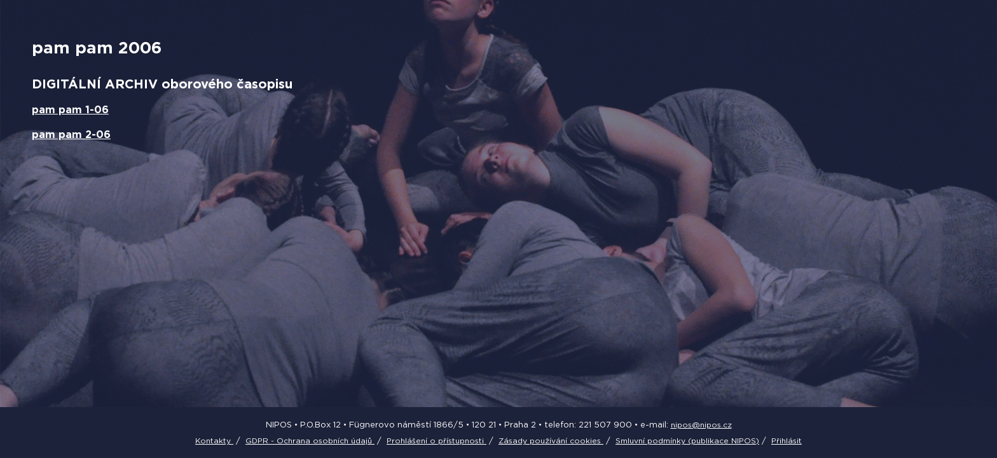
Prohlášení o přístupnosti (436, 440)
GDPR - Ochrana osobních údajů (310, 440)
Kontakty (214, 440)
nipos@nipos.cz (701, 424)
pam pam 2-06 (71, 134)
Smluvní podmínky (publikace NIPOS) (687, 440)
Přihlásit (786, 440)
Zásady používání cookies (550, 440)
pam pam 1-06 (70, 109)
